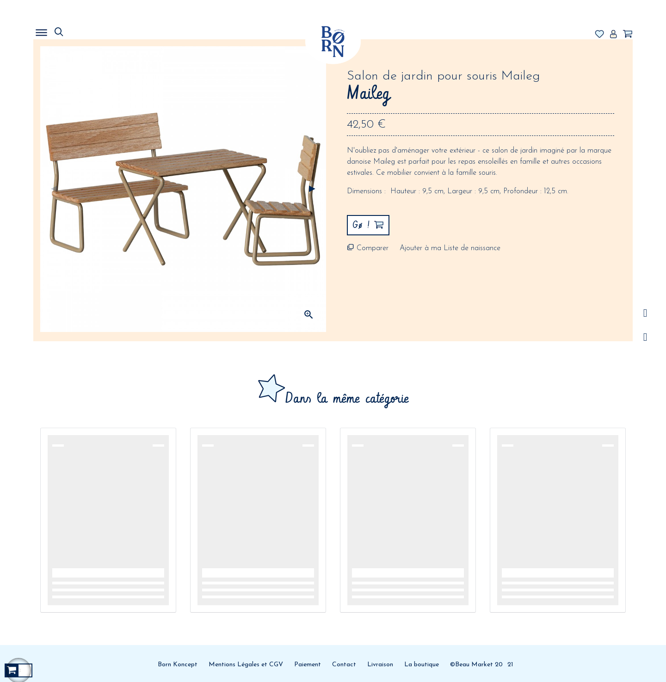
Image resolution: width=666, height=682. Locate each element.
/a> (645, 313)
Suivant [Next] (312, 189)
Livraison (380, 664)
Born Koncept (177, 664)
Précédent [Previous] (54, 189)
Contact (344, 664)
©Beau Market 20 (476, 664)
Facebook (645, 337)
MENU (88, 30)
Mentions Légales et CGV (246, 664)
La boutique (421, 664)
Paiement (307, 664)
